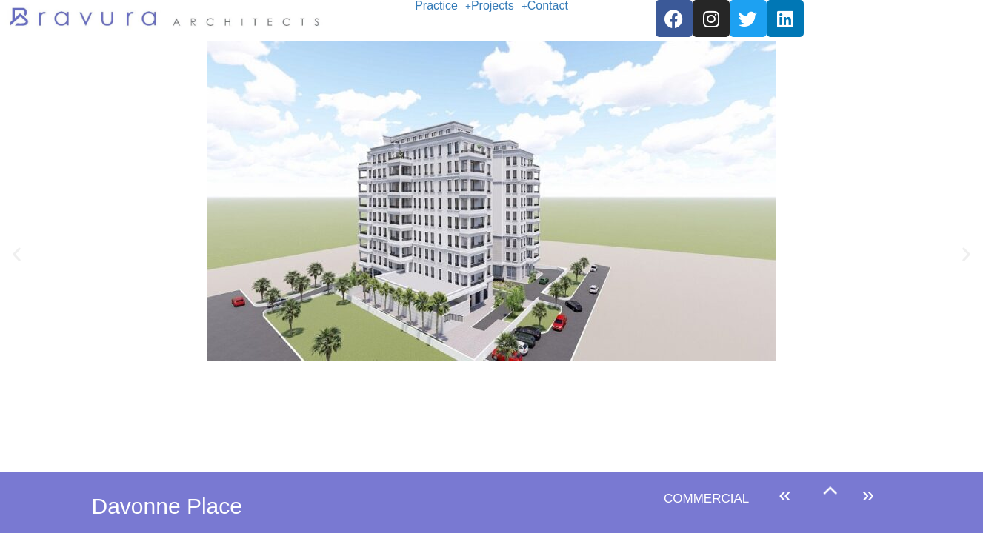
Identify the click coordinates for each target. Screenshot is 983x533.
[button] (443, 6)
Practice (443, 6)
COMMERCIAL (706, 499)
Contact (547, 6)
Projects (499, 6)
